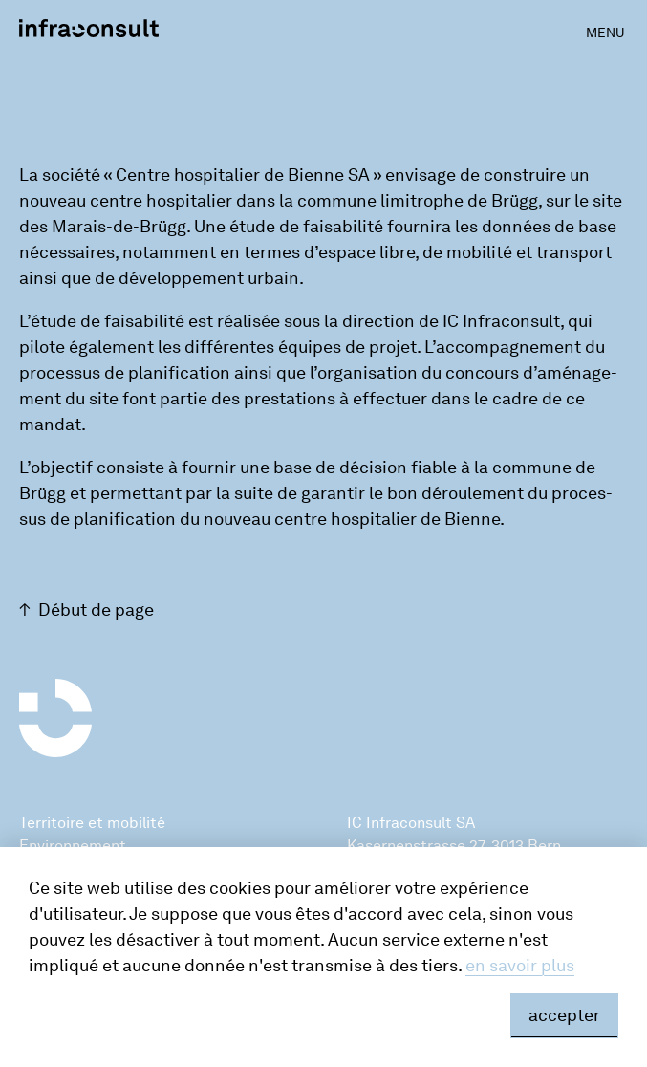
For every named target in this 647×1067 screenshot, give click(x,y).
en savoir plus (519, 965)
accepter (564, 1015)
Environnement (72, 846)
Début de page (96, 610)
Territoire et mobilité (92, 823)
